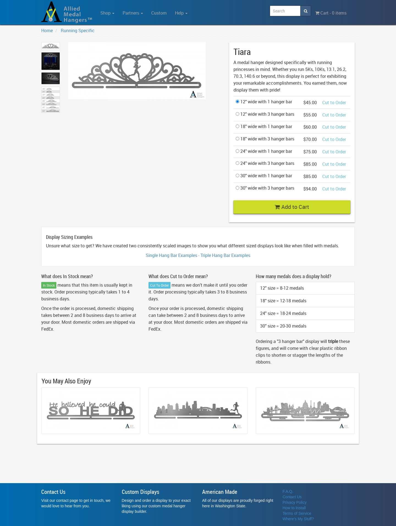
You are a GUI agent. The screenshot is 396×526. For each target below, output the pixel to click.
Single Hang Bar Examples (171, 255)
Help (181, 13)
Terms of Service (297, 513)
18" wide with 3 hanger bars (265, 139)
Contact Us (292, 497)
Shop (107, 13)
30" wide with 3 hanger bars (265, 188)
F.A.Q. (288, 491)
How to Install (294, 508)
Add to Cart (292, 207)
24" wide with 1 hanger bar (264, 151)
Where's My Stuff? (298, 519)
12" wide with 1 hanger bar (264, 102)
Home (47, 30)
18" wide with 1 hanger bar (264, 126)
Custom (159, 13)
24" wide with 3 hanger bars (265, 163)
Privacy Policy (295, 502)
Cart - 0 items (330, 13)
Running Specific (78, 30)
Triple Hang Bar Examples (225, 255)
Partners (133, 13)
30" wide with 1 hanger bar (264, 176)
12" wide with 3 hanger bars (265, 114)
